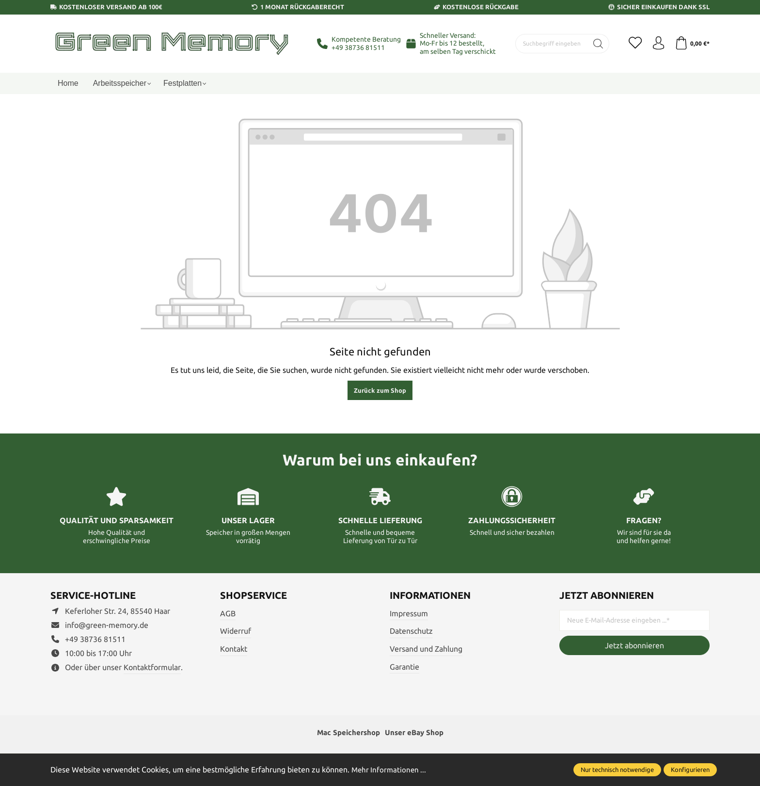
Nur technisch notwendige (617, 769)
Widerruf (235, 630)
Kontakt (233, 648)
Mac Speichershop (346, 733)
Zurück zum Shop (380, 390)
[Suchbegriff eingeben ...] (549, 43)
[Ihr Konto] (656, 43)
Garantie (404, 666)
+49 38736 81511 (358, 47)
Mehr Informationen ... (390, 769)
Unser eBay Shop (416, 733)
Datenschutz (411, 630)
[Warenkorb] (691, 43)
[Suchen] (594, 43)
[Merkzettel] (632, 43)
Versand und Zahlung (426, 648)
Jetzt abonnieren (634, 645)
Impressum (409, 613)
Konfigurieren (690, 769)
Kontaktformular (152, 667)
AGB (228, 613)
